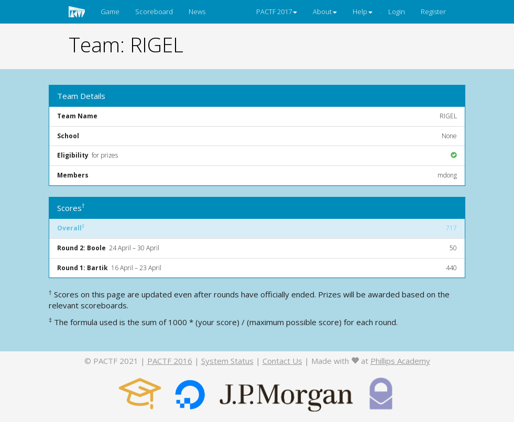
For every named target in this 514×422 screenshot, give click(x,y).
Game (110, 11)
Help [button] (363, 11)
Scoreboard (154, 11)
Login (396, 11)
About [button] (325, 11)
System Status (227, 361)
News (197, 11)
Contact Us (282, 361)
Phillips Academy (400, 361)
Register (433, 11)
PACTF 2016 (169, 361)
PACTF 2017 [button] (276, 11)
